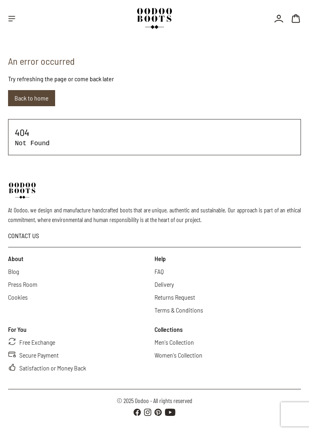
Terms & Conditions (178, 310)
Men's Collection (174, 342)
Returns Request (174, 297)
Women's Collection (178, 355)
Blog (13, 271)
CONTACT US (23, 235)
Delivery (164, 284)
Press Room (22, 284)
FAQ (159, 271)
